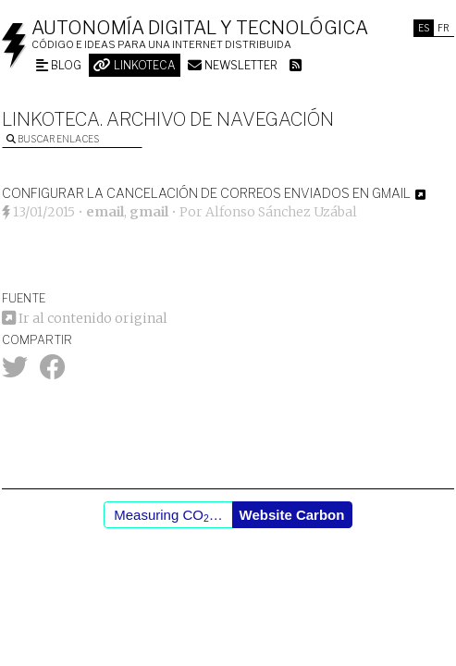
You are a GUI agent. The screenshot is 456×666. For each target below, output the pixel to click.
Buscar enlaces (52, 138)
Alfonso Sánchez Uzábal (281, 212)
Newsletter (232, 65)
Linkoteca (134, 65)
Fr (444, 27)
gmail (148, 212)
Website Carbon (292, 515)
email (105, 212)
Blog (58, 65)
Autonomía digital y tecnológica (199, 28)
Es (423, 27)
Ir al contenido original (84, 318)
